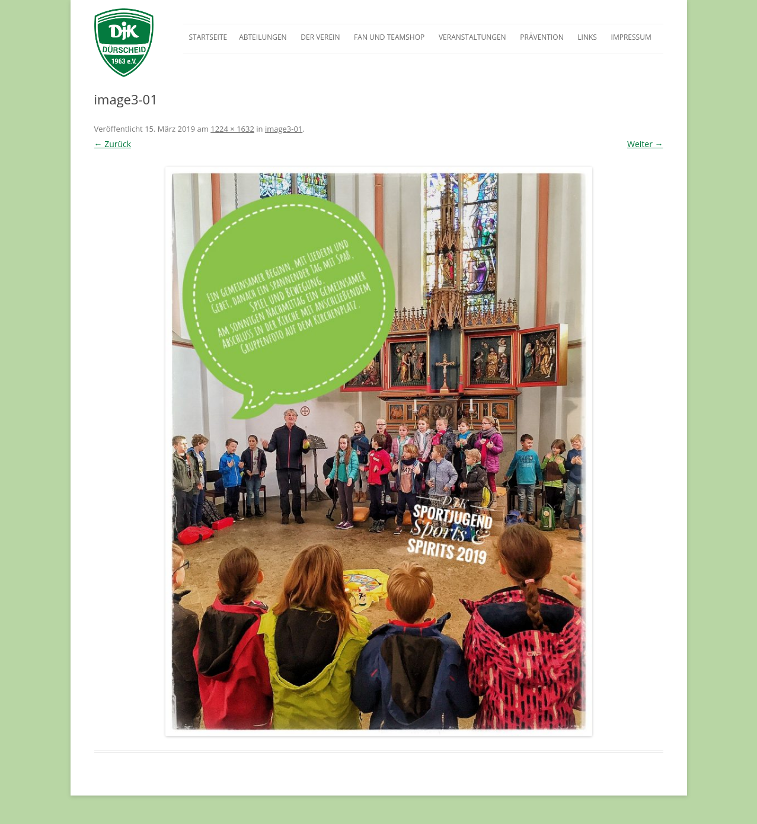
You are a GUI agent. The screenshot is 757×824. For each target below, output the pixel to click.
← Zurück (113, 143)
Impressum (631, 37)
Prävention (541, 37)
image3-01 (283, 128)
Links (587, 37)
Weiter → (645, 143)
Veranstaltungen (472, 37)
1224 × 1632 (232, 128)
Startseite (208, 37)
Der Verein (320, 37)
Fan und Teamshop (389, 37)
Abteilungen (262, 37)
